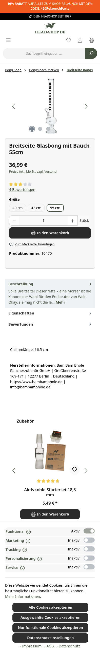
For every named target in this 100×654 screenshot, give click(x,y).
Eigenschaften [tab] (50, 313)
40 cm (17, 207)
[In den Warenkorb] (50, 233)
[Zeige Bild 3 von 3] (48, 129)
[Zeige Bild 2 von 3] (40, 129)
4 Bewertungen (22, 189)
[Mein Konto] (80, 40)
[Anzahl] (43, 220)
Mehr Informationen (22, 596)
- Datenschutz (68, 646)
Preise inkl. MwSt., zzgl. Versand (33, 171)
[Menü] (8, 40)
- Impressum (31, 646)
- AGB (49, 646)
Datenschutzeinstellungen (50, 637)
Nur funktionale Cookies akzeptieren (50, 627)
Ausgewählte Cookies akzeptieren (51, 617)
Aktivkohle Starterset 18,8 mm (50, 492)
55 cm (55, 207)
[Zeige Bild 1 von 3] (32, 129)
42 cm (36, 207)
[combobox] (44, 53)
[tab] (50, 293)
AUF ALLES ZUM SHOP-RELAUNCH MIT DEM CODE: (50, 6)
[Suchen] (91, 53)
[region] (50, 106)
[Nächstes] (86, 106)
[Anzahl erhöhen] (73, 220)
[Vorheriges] (14, 106)
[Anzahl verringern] (14, 220)
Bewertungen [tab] (50, 324)
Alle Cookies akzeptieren (50, 607)
